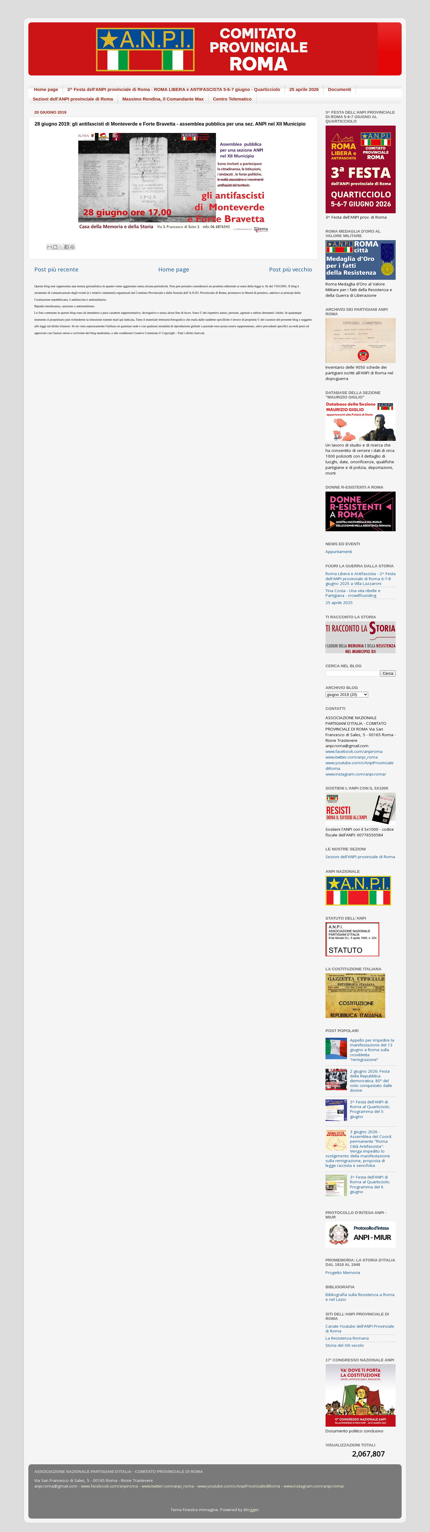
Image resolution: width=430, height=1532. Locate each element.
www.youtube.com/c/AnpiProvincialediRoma (238, 1486)
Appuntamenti (338, 551)
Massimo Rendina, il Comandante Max (163, 98)
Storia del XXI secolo (344, 1345)
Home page (46, 89)
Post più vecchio (290, 269)
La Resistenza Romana (347, 1338)
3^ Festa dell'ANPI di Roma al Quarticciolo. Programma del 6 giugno (370, 1184)
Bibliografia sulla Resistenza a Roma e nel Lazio (359, 1297)
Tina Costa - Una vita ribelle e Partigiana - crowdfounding (352, 593)
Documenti (339, 89)
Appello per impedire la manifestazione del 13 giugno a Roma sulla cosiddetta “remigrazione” (372, 1049)
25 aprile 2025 (339, 602)
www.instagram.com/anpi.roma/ (355, 774)
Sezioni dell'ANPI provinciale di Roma (73, 98)
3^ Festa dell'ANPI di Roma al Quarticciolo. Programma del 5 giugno (370, 1109)
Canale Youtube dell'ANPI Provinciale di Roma (359, 1328)
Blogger (251, 1509)
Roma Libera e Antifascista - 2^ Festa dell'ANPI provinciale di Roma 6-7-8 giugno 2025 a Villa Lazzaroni (360, 578)
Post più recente (56, 269)
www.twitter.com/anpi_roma (351, 757)
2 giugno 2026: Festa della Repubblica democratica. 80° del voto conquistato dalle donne (371, 1080)
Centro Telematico (232, 98)
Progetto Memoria (342, 1272)
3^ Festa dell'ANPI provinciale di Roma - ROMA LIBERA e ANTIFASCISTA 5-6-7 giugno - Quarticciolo (173, 89)
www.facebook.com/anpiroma (354, 751)
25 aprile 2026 (304, 89)
